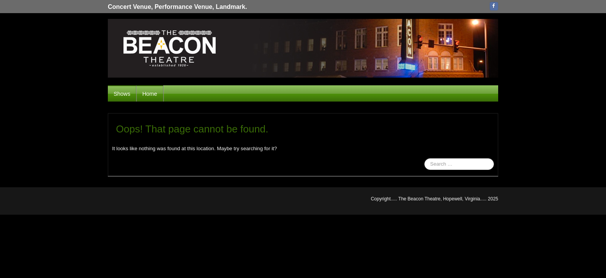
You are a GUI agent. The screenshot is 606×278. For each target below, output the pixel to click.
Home (149, 94)
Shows (122, 94)
